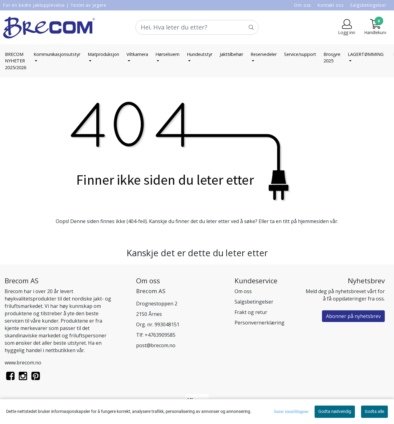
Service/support (300, 54)
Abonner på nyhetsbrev (353, 316)
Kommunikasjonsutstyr (57, 54)
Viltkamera (137, 54)
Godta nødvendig (334, 411)
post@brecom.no (155, 345)
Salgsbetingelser (368, 5)
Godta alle (374, 411)
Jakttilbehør (231, 54)
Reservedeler (264, 54)
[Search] (197, 27)
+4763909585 (160, 335)
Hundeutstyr (199, 54)
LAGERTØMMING (366, 54)
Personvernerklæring (259, 322)
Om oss (302, 5)
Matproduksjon (103, 54)
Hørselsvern (167, 54)
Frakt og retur (251, 312)
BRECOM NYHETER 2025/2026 (15, 60)
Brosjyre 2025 (332, 57)
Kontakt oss (331, 5)
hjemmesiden (313, 221)
